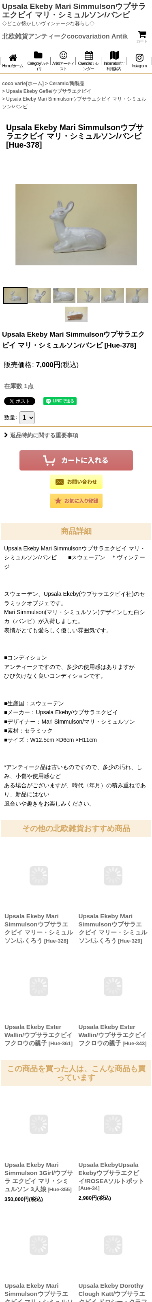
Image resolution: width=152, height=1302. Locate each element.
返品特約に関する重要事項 (41, 435)
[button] (15, 295)
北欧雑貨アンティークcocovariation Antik (65, 36)
